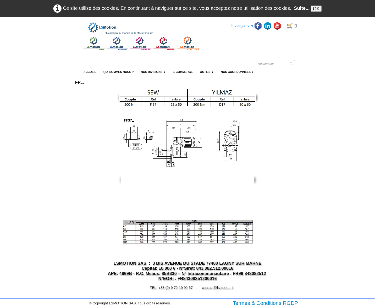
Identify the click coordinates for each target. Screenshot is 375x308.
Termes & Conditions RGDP (265, 303)
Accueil (89, 72)
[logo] (140, 28)
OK (316, 8)
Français (242, 25)
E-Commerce (183, 72)
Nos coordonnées (237, 72)
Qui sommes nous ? (118, 72)
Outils (207, 72)
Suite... (302, 8)
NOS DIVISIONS (153, 72)
